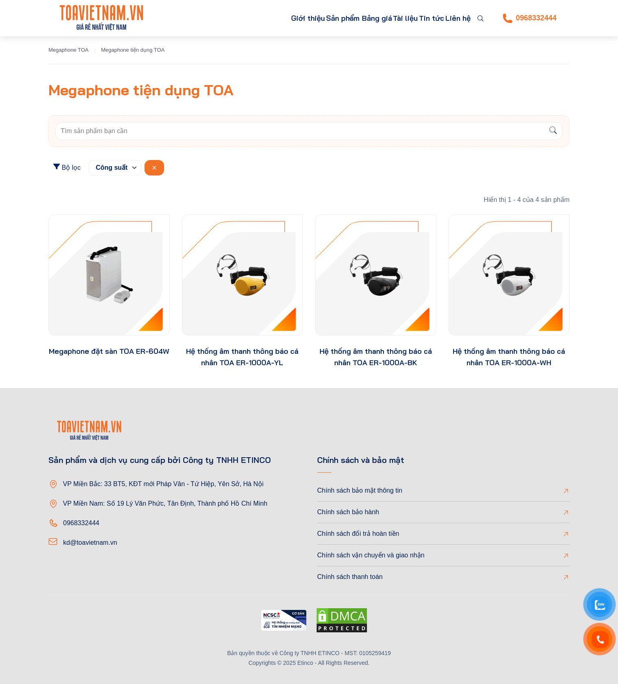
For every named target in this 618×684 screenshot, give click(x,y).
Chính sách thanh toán (350, 576)
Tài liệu (386, 18)
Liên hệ (454, 18)
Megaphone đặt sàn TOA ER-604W (109, 351)
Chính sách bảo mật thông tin (359, 490)
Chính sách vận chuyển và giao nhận (371, 555)
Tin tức (420, 18)
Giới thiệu (254, 18)
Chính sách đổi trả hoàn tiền (358, 533)
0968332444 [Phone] (530, 18)
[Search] (553, 131)
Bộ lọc (67, 167)
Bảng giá (349, 18)
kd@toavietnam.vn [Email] (90, 542)
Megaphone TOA (68, 50)
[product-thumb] (109, 275)
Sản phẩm (298, 18)
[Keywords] (300, 131)
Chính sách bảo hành (348, 512)
